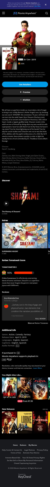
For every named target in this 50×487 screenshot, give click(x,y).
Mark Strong (16, 155)
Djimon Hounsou (18, 158)
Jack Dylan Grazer (37, 155)
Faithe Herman (30, 158)
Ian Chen (16, 160)
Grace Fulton (41, 158)
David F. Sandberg (8, 149)
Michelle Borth (7, 160)
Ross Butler (25, 160)
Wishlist (25, 100)
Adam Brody (6, 158)
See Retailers (25, 84)
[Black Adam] (24, 389)
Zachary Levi (6, 155)
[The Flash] (40, 388)
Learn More (37, 368)
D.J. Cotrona (34, 160)
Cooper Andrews (13, 163)
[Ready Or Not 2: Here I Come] (9, 422)
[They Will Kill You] (40, 422)
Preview (25, 92)
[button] (24, 195)
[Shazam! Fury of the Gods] (9, 388)
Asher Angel (25, 155)
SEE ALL (45, 409)
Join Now (38, 6)
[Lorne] (24, 422)
